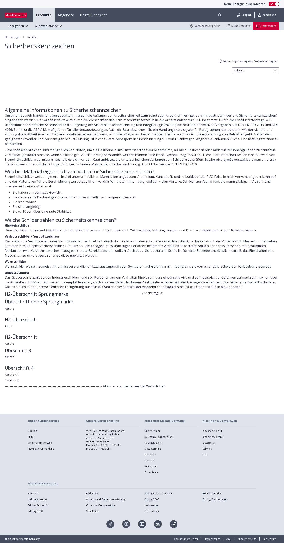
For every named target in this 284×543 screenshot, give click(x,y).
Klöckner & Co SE (212, 431)
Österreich (209, 442)
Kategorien (18, 26)
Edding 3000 (151, 499)
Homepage (12, 37)
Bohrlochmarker (212, 493)
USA (205, 454)
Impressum (269, 539)
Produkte (43, 15)
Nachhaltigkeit (152, 442)
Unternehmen (152, 431)
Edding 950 (92, 493)
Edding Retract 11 (38, 505)
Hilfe (31, 437)
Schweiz (207, 448)
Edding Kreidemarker (215, 499)
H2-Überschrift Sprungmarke (36, 294)
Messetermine (152, 448)
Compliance (151, 472)
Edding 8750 (35, 511)
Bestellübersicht (93, 15)
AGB (229, 539)
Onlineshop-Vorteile (40, 442)
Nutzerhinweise (247, 539)
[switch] (274, 4)
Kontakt (32, 431)
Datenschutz (212, 539)
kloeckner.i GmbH (213, 437)
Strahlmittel (93, 511)
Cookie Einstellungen (186, 539)
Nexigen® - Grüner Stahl (158, 437)
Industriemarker (37, 499)
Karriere (149, 460)
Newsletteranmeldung (41, 448)
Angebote (66, 15)
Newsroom (150, 466)
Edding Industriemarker (158, 493)
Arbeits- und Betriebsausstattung (106, 499)
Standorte (150, 454)
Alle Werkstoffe (49, 26)
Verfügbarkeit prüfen (204, 26)
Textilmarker (151, 511)
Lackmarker (151, 505)
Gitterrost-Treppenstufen (101, 505)
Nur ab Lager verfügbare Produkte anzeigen (247, 61)
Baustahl (33, 493)
